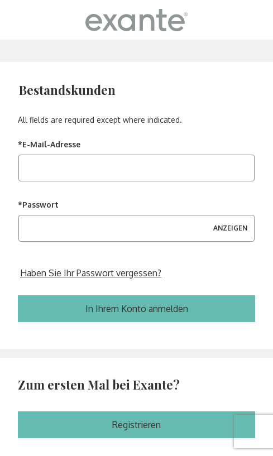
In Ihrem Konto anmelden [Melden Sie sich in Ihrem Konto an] (136, 308)
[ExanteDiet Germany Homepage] (136, 20)
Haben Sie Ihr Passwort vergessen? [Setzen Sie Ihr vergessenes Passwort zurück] (90, 273)
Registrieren (136, 424)
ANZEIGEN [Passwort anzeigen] (230, 228)
